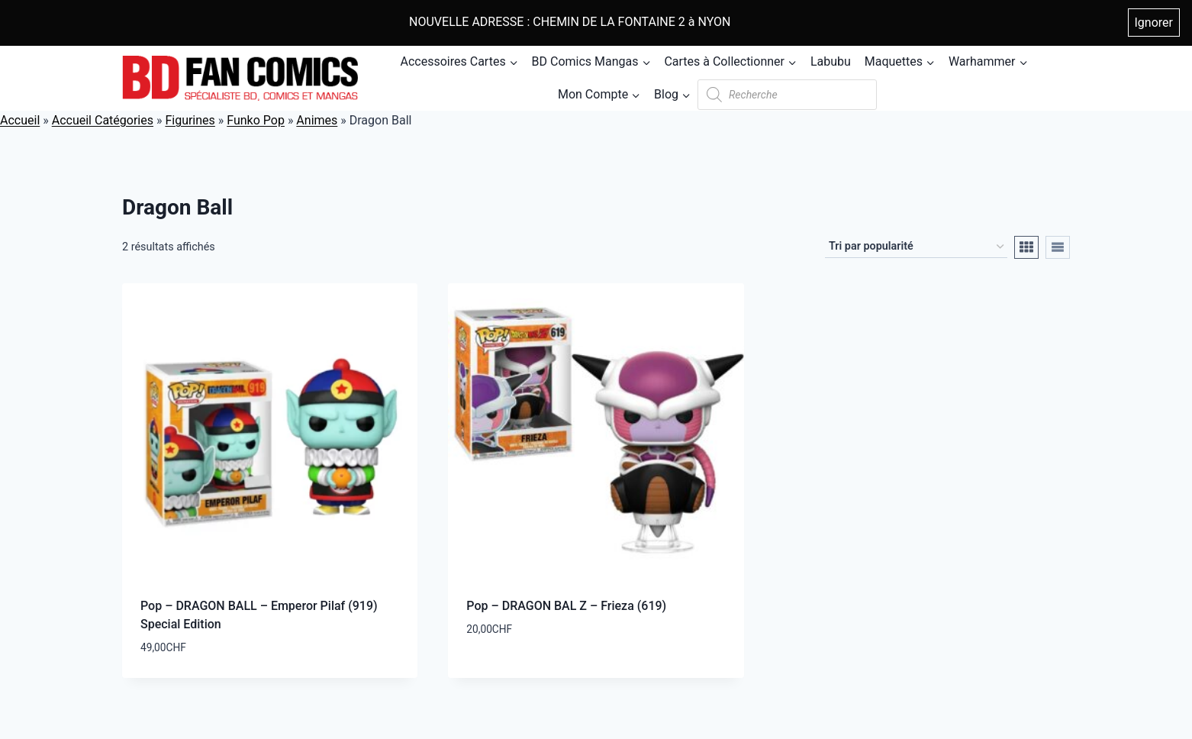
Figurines (189, 120)
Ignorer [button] (1154, 22)
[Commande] (916, 247)
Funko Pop (256, 120)
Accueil (20, 120)
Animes (316, 120)
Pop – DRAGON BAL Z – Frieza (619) (566, 606)
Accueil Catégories (102, 120)
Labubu (830, 61)
